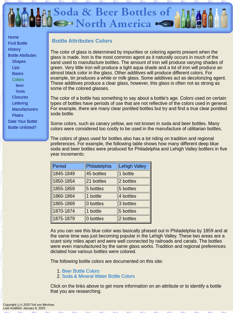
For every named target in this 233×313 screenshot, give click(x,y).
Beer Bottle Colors (80, 271)
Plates (17, 115)
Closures (20, 97)
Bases (17, 73)
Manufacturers (25, 109)
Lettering (20, 103)
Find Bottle (17, 43)
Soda (20, 91)
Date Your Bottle (22, 121)
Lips (16, 67)
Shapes (19, 61)
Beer (20, 85)
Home (13, 37)
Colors (18, 79)
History (14, 49)
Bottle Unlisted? (22, 127)
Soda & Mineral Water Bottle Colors (98, 276)
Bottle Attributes (22, 55)
